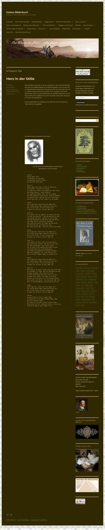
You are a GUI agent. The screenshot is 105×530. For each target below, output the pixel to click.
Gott (86, 279)
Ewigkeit (87, 273)
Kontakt (87, 28)
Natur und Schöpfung (13, 25)
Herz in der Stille (20, 79)
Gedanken (84, 276)
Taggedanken (49, 22)
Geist (95, 276)
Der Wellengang (81, 171)
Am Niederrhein (81, 168)
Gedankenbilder (37, 22)
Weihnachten (93, 302)
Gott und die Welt (49, 25)
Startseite (9, 22)
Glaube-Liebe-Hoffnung (31, 25)
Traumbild (79, 170)
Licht (82, 285)
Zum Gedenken (10, 87)
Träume (78, 299)
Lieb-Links (9, 32)
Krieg (95, 282)
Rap (17, 89)
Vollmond (85, 302)
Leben (78, 285)
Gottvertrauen (92, 279)
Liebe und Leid (80, 22)
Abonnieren (80, 102)
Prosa (92, 288)
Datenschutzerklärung (22, 32)
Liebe (87, 285)
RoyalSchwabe (10, 91)
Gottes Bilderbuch (17, 12)
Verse (93, 299)
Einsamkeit (94, 268)
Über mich (41, 28)
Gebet (77, 276)
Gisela (78, 206)
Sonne (78, 296)
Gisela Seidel (79, 279)
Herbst (78, 282)
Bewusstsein (79, 268)
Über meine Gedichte (22, 22)
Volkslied (78, 302)
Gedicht (90, 276)
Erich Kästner (90, 271)
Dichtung (87, 268)
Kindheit (90, 282)
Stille (82, 296)
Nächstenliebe (80, 288)
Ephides (78, 25)
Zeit (82, 305)
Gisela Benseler (81, 211)
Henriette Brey (88, 25)
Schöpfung (85, 293)
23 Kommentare (10, 93)
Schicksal (93, 291)
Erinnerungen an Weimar (14, 28)
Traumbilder (76, 28)
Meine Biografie (55, 28)
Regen (78, 291)
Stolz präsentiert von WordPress (39, 520)
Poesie (87, 288)
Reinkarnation (85, 291)
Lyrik (91, 285)
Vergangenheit (86, 299)
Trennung (91, 296)
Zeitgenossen (31, 28)
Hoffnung (84, 282)
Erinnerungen (80, 273)
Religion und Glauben (66, 25)
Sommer (91, 293)
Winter (78, 305)
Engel (77, 271)
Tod (86, 296)
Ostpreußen (66, 28)
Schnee (78, 293)
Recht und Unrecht (82, 166)
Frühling (94, 273)
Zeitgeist (79, 165)
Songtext (17, 91)
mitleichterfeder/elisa (82, 210)
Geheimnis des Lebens (63, 22)
